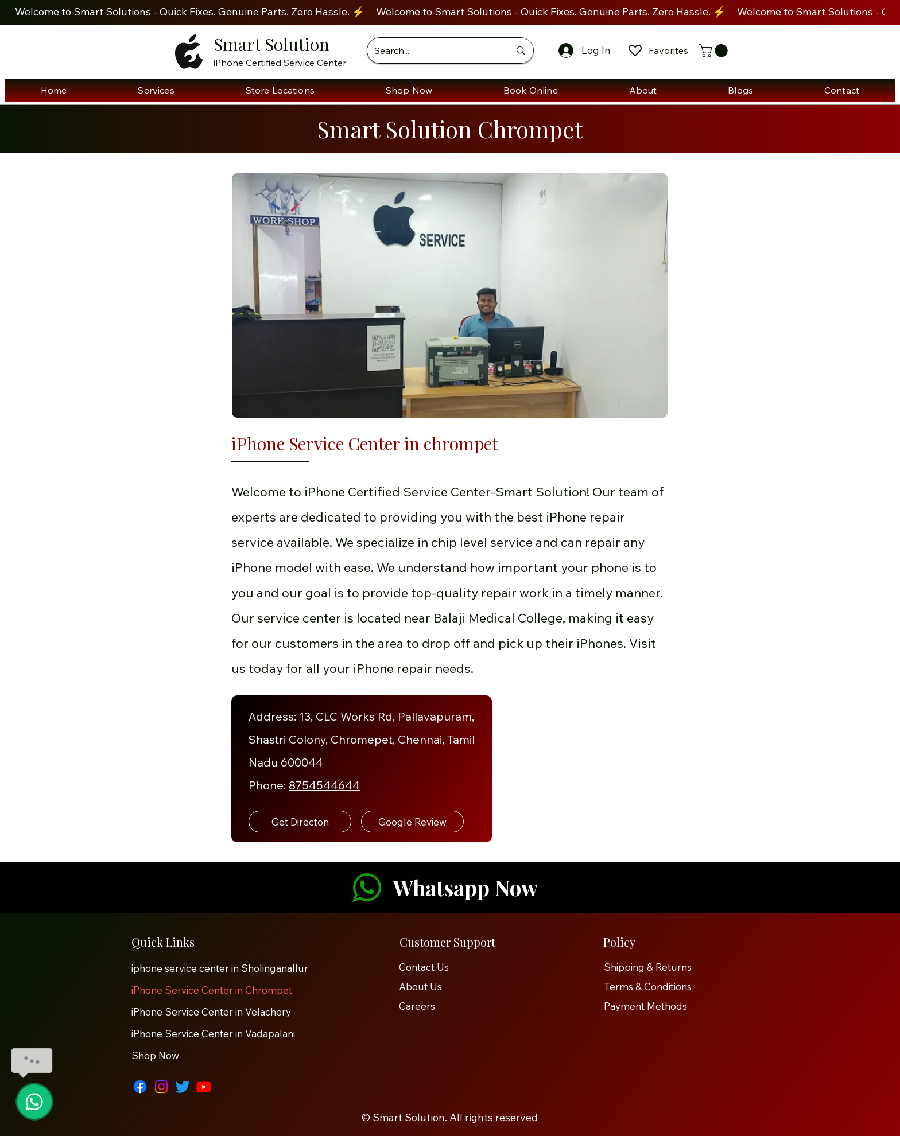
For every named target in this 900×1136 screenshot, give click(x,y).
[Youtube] (203, 1086)
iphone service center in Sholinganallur (219, 968)
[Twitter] (182, 1086)
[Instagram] (161, 1086)
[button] (715, 50)
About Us (420, 987)
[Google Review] (412, 821)
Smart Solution (271, 44)
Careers (417, 1006)
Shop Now (155, 1055)
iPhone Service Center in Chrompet (211, 990)
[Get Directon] (300, 821)
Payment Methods (646, 1006)
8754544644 (324, 785)
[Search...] (433, 50)
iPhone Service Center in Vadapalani (213, 1034)
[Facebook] (140, 1086)
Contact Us (424, 967)
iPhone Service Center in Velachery (211, 1012)
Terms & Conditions (648, 987)
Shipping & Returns (648, 967)
